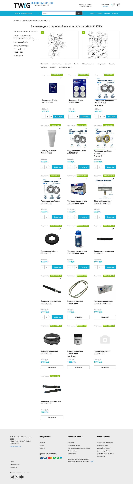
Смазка (52, 67)
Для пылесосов (102, 445)
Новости (42, 448)
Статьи (41, 445)
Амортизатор (56, 64)
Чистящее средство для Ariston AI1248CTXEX (77, 202)
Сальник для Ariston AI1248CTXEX (49, 252)
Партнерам (72, 454)
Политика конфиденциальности (79, 448)
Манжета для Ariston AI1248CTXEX (49, 352)
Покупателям (72, 451)
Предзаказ (78, 317)
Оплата (92, 13)
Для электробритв (103, 451)
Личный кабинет (85, 6)
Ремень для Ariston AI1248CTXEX (75, 302)
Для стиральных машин (105, 454)
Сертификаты (14, 464)
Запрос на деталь (85, 4)
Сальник (44, 67)
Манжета (68, 64)
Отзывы (42, 442)
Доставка (99, 13)
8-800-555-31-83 (42, 3)
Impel (91, 461)
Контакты (115, 13)
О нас (12, 461)
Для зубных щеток (103, 448)
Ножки (76, 64)
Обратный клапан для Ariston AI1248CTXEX (102, 202)
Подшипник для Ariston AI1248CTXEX (104, 102)
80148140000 (18, 55)
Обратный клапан (88, 64)
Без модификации (20, 49)
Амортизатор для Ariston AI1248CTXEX (104, 252)
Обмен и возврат (74, 445)
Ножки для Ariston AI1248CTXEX (76, 101)
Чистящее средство (65, 67)
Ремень (111, 64)
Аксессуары (101, 456)
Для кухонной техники (105, 442)
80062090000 (18, 52)
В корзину (58, 116)
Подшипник (102, 64)
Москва (105, 6)
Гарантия (107, 13)
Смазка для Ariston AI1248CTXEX (49, 101)
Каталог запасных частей (23, 13)
